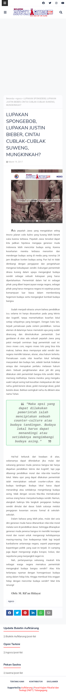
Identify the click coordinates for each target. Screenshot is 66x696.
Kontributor (36, 681)
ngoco (19, 98)
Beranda (10, 98)
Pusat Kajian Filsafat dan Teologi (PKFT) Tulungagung (39, 689)
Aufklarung (26, 687)
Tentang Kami (17, 681)
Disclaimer (52, 681)
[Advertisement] (33, 57)
